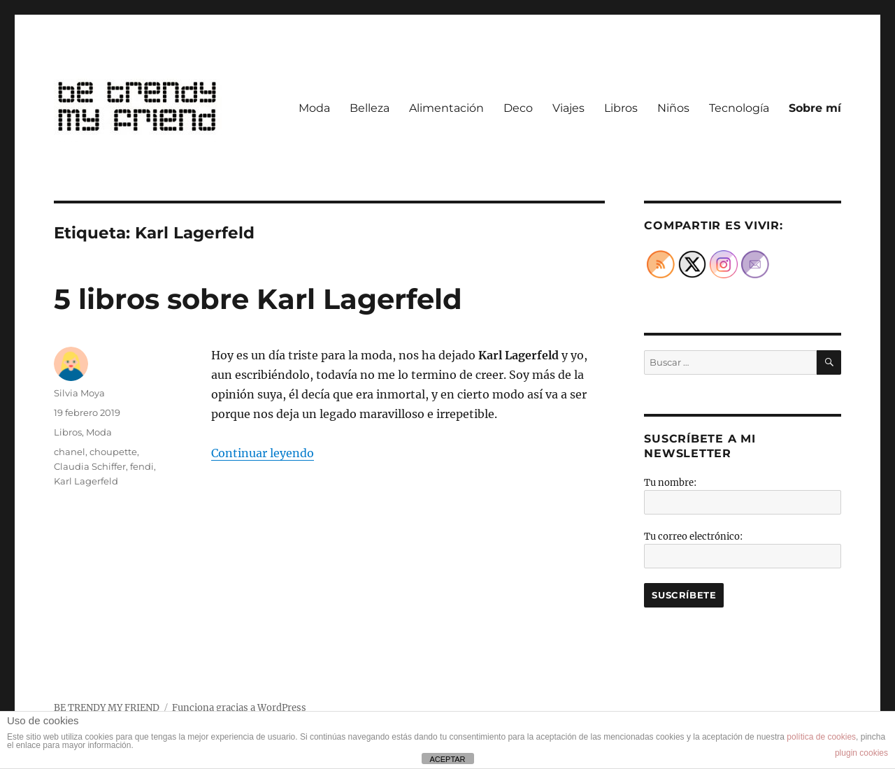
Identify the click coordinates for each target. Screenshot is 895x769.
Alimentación (446, 108)
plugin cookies (861, 753)
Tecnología (739, 108)
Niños (673, 108)
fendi (142, 466)
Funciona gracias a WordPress (239, 708)
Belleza (369, 108)
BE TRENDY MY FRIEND (106, 708)
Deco (518, 108)
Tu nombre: (670, 483)
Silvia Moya (79, 392)
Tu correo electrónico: (693, 536)
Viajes (568, 108)
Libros (621, 108)
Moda (314, 108)
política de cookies (821, 737)
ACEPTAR (447, 759)
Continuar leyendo (262, 453)
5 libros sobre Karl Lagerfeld (258, 299)
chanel (69, 451)
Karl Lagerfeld (86, 481)
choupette (113, 451)
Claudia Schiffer (90, 466)
